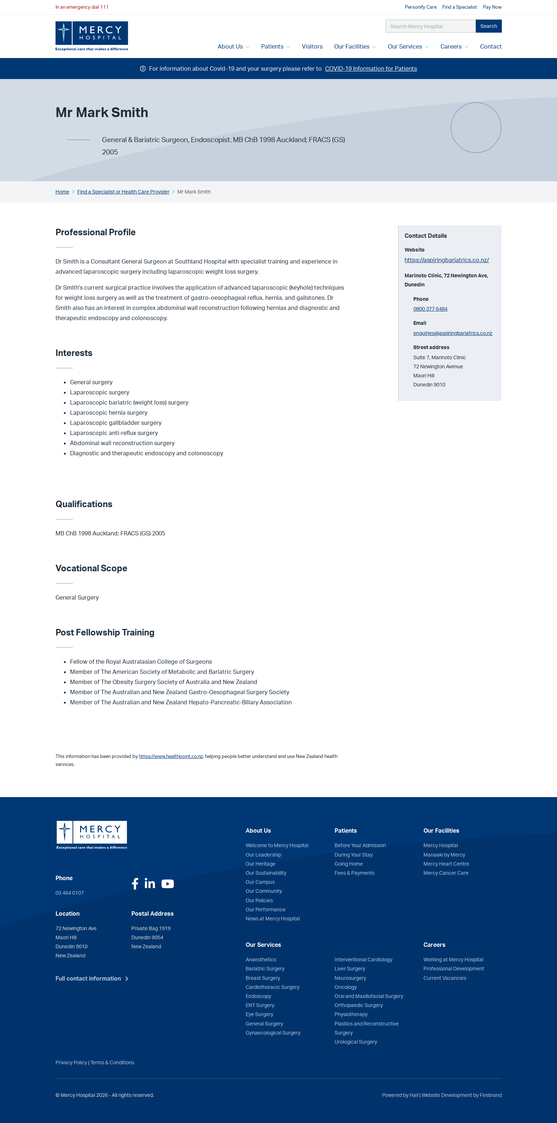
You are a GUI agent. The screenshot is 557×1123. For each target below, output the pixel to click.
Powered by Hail (400, 1094)
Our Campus (260, 881)
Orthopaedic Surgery (359, 1005)
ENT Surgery (260, 1005)
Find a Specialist (459, 7)
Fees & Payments (354, 872)
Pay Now (492, 7)
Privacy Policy (71, 1062)
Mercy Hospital (440, 845)
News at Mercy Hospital (273, 918)
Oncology (346, 986)
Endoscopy (258, 996)
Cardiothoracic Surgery (272, 986)
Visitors (312, 46)
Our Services (408, 46)
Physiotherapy (351, 1014)
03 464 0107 (70, 892)
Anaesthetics (261, 959)
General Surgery (264, 1023)
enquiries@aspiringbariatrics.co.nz (452, 333)
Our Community (264, 890)
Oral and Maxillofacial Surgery (369, 996)
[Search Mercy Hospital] (431, 26)
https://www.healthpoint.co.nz (171, 756)
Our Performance (266, 909)
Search (488, 25)
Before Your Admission (360, 845)
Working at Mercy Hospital (453, 959)
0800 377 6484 (430, 308)
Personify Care (421, 7)
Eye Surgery (259, 1014)
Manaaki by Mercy (444, 854)
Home (62, 191)
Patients (275, 46)
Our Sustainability (266, 872)
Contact (491, 46)
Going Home (349, 863)
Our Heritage (260, 863)
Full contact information (88, 978)
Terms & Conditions (112, 1062)
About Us (234, 46)
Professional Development (453, 968)
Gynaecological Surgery (273, 1032)
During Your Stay (354, 854)
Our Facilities (355, 46)
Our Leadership (263, 854)
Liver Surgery (350, 968)
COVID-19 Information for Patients (371, 68)
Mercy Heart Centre (446, 863)
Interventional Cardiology (363, 959)
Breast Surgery (263, 977)
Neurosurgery (350, 977)
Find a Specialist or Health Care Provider (123, 191)
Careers (454, 46)
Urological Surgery (356, 1041)
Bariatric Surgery (265, 968)
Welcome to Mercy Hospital (277, 845)
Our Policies (259, 900)
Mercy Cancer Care (445, 872)
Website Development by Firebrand (462, 1094)
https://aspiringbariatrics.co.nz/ (447, 260)
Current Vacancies (444, 977)
